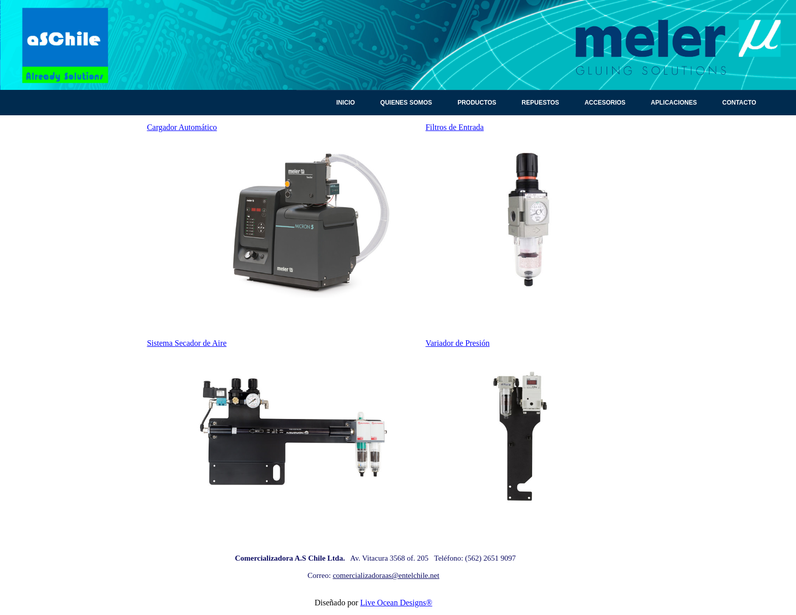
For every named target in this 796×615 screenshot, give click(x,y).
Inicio (345, 102)
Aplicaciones (674, 102)
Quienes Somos (406, 102)
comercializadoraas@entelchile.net (386, 575)
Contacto (739, 102)
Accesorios (604, 102)
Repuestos (540, 102)
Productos (476, 102)
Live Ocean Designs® (396, 602)
